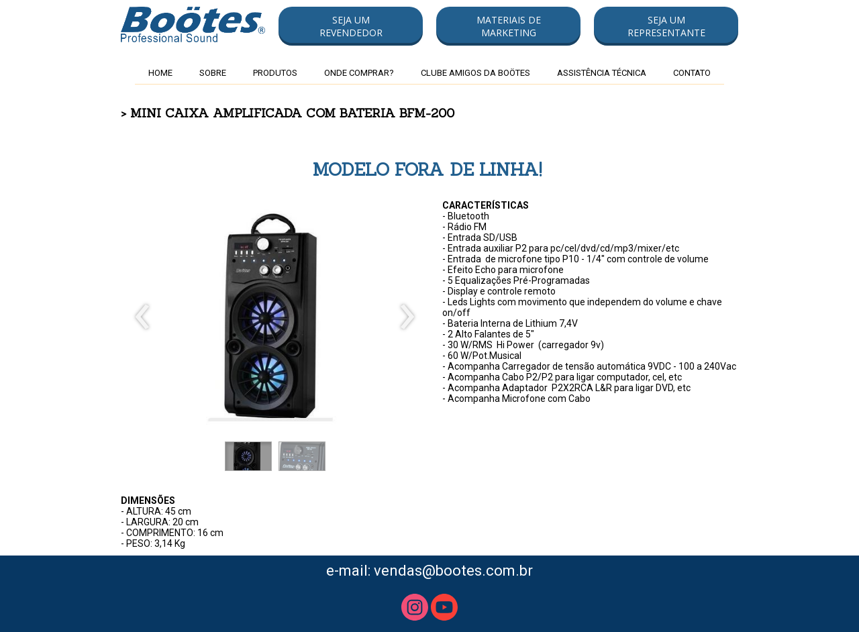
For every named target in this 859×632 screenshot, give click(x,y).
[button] (351, 26)
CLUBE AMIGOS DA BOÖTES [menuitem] (475, 73)
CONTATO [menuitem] (692, 73)
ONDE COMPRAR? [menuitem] (359, 73)
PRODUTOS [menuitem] (275, 73)
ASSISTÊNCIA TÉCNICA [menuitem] (601, 73)
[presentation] (142, 317)
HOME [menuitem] (160, 73)
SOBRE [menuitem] (212, 73)
